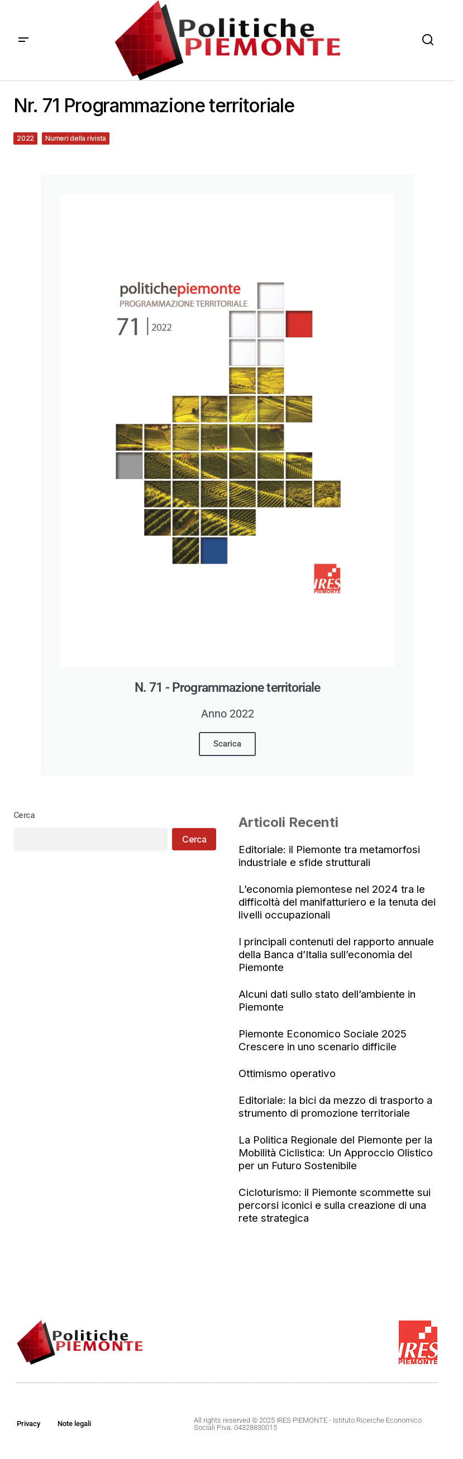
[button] (23, 40)
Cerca (24, 815)
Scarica (227, 744)
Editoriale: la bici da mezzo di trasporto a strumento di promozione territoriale (335, 1107)
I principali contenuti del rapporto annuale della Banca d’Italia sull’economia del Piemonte (336, 954)
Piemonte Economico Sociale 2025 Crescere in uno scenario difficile (322, 1040)
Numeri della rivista (75, 138)
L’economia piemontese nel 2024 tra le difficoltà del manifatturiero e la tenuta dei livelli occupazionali (337, 902)
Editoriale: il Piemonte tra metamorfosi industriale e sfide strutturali (329, 856)
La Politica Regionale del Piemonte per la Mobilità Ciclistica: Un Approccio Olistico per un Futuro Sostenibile (335, 1152)
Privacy (28, 1423)
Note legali (74, 1423)
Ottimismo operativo (287, 1073)
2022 (25, 138)
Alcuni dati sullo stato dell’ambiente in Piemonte (327, 1000)
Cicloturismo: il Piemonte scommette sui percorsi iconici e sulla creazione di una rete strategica (334, 1205)
